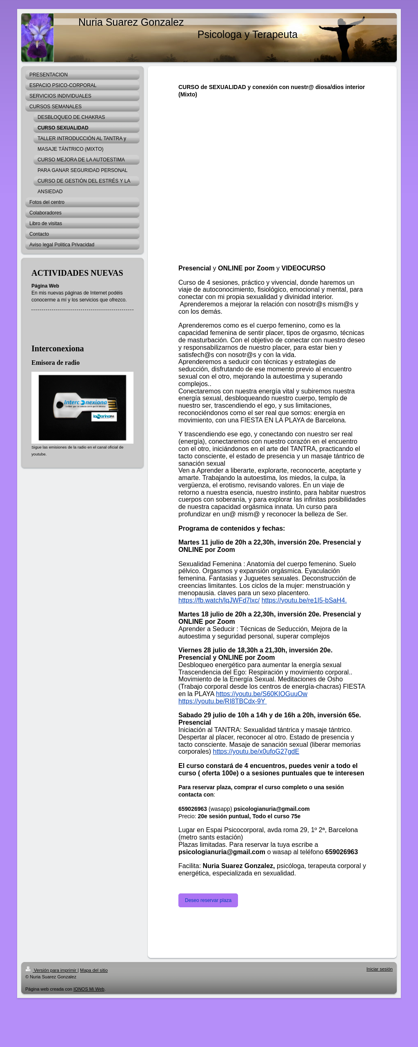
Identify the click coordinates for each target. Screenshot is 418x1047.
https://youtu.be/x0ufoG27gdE (256, 751)
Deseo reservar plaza (208, 900)
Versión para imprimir (51, 970)
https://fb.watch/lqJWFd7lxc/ (219, 600)
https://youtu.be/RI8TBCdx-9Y (222, 701)
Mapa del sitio (94, 970)
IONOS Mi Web (88, 989)
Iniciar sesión (380, 969)
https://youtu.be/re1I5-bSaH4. (304, 600)
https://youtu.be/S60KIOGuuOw (261, 693)
